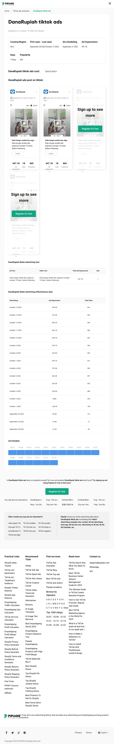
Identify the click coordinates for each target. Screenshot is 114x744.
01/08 (55, 625)
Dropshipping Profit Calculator (12, 625)
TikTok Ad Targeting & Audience (10, 580)
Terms (89, 732)
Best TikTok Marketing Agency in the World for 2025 (77, 614)
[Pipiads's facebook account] (7, 733)
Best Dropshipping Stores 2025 (33, 625)
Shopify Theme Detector (11, 589)
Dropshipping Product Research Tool (33, 634)
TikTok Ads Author (54, 583)
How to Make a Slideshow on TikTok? (75, 637)
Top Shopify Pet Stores (32, 675)
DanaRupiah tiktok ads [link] (42, 11)
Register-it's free (90, 128)
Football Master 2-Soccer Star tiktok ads (86, 500)
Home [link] (7, 11)
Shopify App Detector (10, 596)
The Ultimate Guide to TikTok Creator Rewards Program (77, 592)
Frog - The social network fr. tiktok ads (54, 500)
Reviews (29, 605)
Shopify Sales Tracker (11, 564)
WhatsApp (94, 567)
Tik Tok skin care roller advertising (30, 527)
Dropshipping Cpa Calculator (12, 611)
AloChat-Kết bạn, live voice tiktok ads (70, 500)
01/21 (48, 621)
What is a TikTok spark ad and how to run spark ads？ (77, 626)
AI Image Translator (29, 610)
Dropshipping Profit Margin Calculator (10, 634)
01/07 (63, 625)
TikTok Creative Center (32, 584)
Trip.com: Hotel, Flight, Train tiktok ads (54, 505)
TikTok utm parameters (10, 571)
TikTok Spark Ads (33, 574)
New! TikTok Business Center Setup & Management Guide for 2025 (76, 579)
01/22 (63, 617)
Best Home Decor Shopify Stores (33, 704)
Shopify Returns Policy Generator (12, 668)
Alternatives (30, 600)
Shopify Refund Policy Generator (12, 650)
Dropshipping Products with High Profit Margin (33, 651)
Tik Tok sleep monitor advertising (45, 527)
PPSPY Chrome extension (11, 687)
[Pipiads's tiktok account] (19, 733)
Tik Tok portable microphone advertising (45, 523)
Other (63, 608)
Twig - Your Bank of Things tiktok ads (101, 505)
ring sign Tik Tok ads (15, 527)
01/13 (55, 621)
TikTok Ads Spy (32, 570)
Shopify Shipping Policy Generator (12, 675)
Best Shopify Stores (31, 667)
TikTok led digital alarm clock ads (15, 535)
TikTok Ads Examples (51, 564)
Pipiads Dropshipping (31, 642)
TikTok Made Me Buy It (32, 660)
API (91, 571)
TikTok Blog (51, 570)
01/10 (63, 621)
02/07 (48, 617)
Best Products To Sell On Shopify (33, 697)
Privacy (78, 732)
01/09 (48, 625)
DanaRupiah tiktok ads (38, 500)
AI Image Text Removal (31, 618)
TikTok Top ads (53, 574)
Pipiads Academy (54, 587)
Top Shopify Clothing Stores (32, 689)
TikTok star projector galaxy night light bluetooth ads (30, 531)
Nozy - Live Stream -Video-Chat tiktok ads (38, 505)
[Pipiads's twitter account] (13, 733)
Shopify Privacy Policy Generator (12, 643)
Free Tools (9, 681)
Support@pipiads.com (99, 563)
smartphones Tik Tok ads (15, 531)
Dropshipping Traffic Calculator (12, 604)
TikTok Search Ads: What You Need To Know (77, 566)
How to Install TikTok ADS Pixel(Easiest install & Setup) (75, 648)
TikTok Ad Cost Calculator (11, 618)
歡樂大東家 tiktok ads (70, 505)
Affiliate (8, 693)
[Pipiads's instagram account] (25, 733)
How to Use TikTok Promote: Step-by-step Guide (77, 603)
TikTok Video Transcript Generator (31, 593)
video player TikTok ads (15, 523)
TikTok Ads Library (33, 578)
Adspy (28, 565)
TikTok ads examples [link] (21, 11)
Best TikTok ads (53, 578)
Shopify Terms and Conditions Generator (13, 659)
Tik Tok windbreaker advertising (30, 523)
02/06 (55, 617)
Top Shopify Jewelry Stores (32, 682)
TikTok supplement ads (45, 531)
